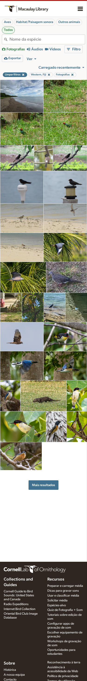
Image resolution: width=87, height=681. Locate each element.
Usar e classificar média (63, 595)
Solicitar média (57, 600)
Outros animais (69, 22)
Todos (8, 30)
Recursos (55, 579)
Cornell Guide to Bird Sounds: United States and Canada (19, 595)
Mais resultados (43, 485)
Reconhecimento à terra (63, 662)
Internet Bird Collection (19, 609)
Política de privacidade (62, 676)
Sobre (9, 663)
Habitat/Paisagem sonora (34, 22)
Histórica (10, 669)
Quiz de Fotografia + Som (65, 610)
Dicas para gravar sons (63, 590)
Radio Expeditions (16, 604)
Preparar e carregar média (65, 585)
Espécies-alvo (56, 605)
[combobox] (47, 39)
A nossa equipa (14, 674)
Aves (7, 22)
